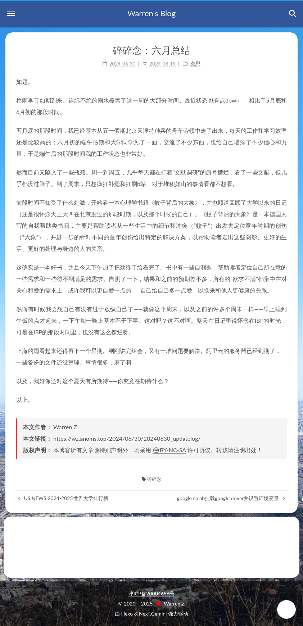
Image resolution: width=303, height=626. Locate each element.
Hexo (127, 614)
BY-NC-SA (169, 449)
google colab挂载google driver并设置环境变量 (231, 498)
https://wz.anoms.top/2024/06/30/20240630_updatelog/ (126, 438)
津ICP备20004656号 (151, 593)
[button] (11, 13)
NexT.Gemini (153, 614)
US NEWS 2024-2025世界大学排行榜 (63, 498)
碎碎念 (151, 479)
